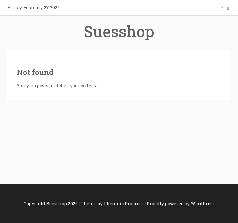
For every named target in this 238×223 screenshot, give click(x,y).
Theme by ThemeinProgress (112, 204)
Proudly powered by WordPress (181, 204)
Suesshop (119, 31)
